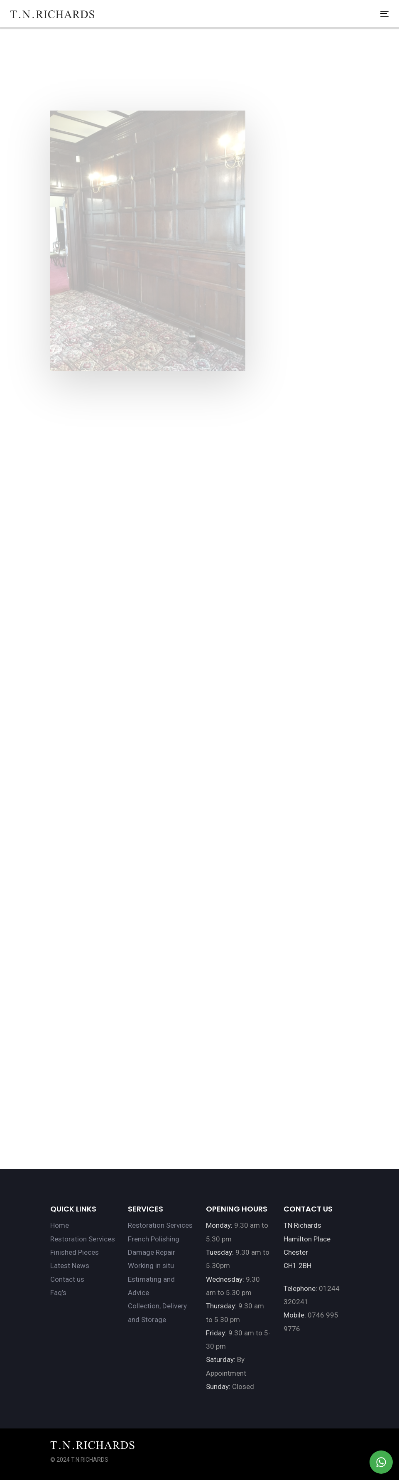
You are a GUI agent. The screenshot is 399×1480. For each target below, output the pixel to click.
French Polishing (153, 1239)
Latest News (69, 1265)
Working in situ (151, 1265)
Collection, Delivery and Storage (157, 1312)
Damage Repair (151, 1252)
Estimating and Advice (151, 1286)
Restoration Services (82, 1239)
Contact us (67, 1279)
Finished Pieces (74, 1252)
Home (59, 1225)
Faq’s (58, 1292)
